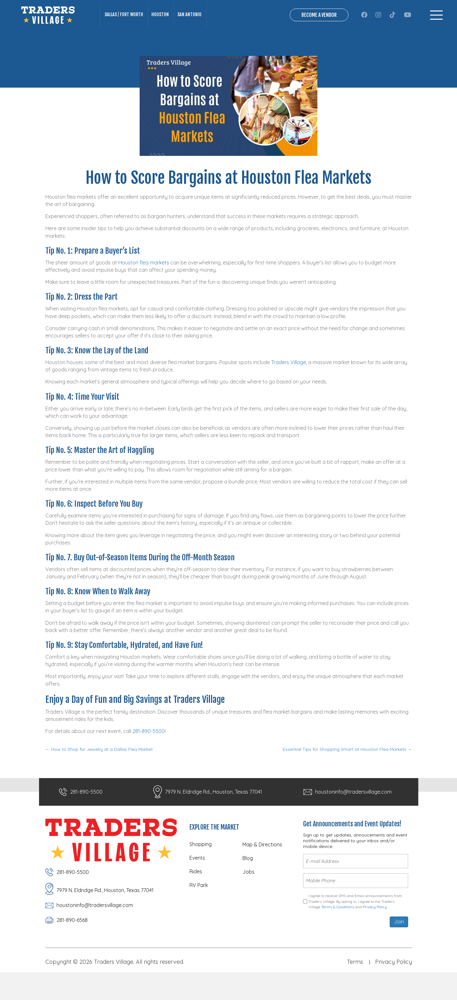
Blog (247, 884)
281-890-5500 (148, 758)
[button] (364, 28)
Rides (195, 898)
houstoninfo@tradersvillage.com (353, 818)
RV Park (198, 911)
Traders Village (288, 389)
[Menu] (436, 28)
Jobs (248, 898)
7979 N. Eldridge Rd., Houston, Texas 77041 (213, 818)
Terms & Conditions (337, 928)
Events (197, 884)
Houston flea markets (143, 289)
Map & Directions (262, 871)
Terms (355, 983)
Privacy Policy (375, 928)
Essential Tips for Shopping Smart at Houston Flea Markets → (347, 776)
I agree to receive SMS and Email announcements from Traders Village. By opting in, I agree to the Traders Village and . (355, 922)
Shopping (200, 870)
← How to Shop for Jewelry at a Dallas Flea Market (99, 776)
